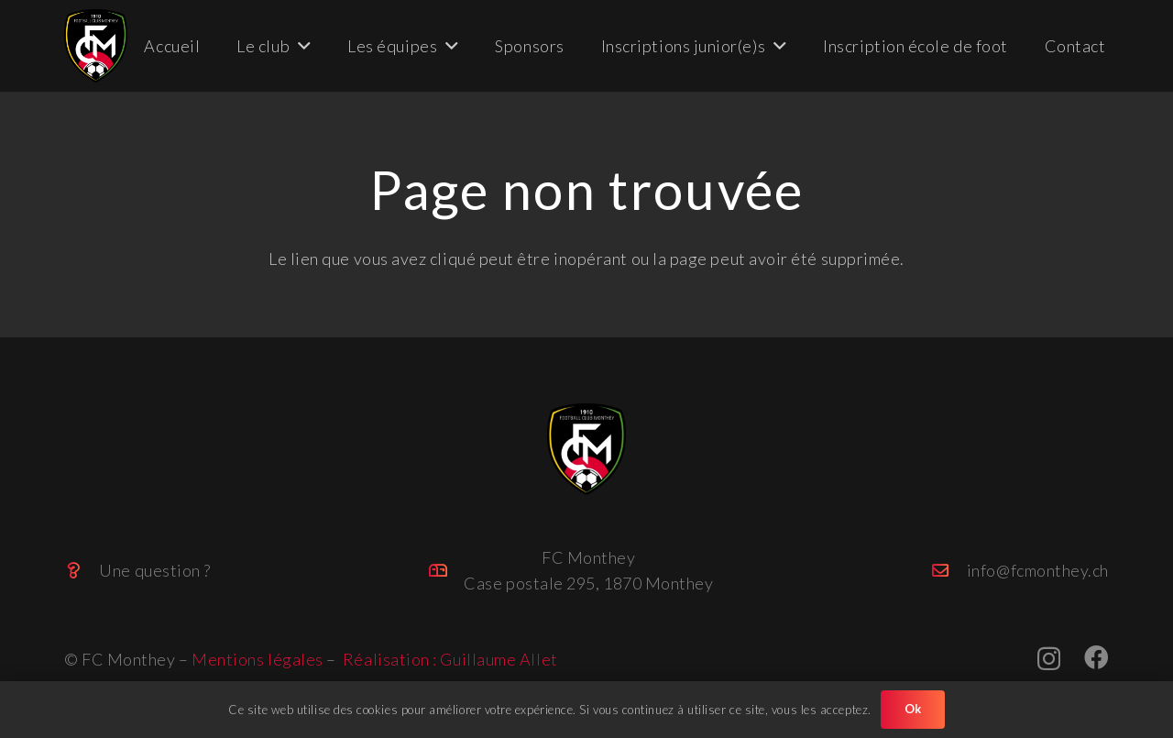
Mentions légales (257, 659)
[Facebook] (1096, 657)
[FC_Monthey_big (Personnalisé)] (95, 46)
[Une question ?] (81, 570)
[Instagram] (1049, 658)
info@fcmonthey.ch (1038, 570)
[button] (300, 46)
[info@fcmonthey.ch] (948, 570)
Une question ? (155, 570)
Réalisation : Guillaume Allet (450, 659)
